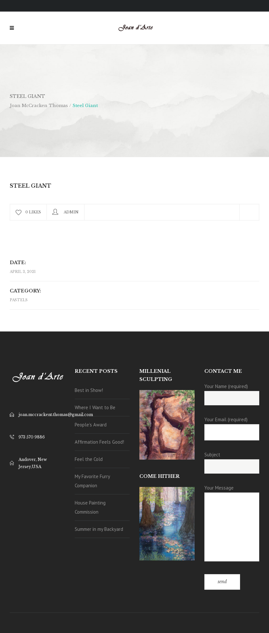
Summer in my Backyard (99, 529)
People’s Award (91, 425)
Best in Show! (89, 390)
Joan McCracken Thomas (39, 105)
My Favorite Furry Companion (92, 481)
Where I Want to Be (95, 407)
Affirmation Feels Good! (99, 442)
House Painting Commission (90, 507)
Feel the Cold (89, 459)
